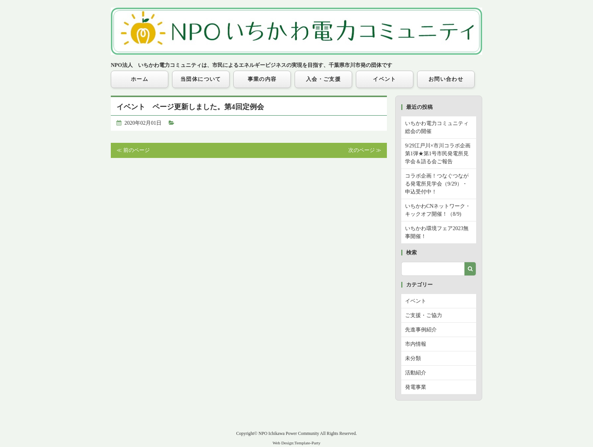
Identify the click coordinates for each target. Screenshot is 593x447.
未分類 (413, 358)
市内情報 (415, 344)
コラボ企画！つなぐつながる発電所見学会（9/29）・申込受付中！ (437, 184)
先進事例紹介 (421, 330)
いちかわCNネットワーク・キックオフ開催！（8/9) (437, 210)
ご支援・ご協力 (423, 315)
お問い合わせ (445, 79)
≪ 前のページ (133, 150)
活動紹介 (415, 373)
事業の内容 (262, 79)
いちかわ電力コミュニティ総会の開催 (437, 127)
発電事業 (415, 387)
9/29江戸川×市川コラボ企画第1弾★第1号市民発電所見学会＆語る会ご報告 (437, 153)
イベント (384, 79)
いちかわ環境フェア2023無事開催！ (437, 232)
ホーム (139, 79)
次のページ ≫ (365, 150)
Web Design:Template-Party (297, 443)
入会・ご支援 (323, 79)
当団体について (200, 79)
